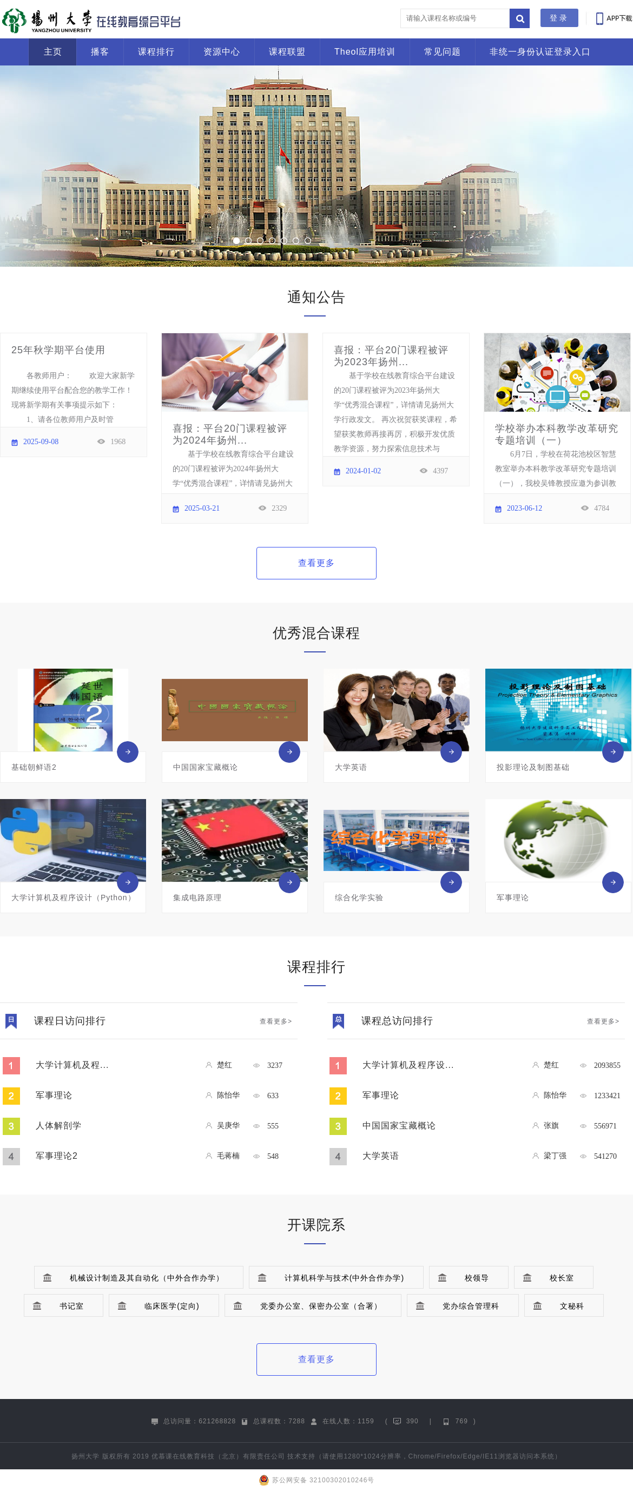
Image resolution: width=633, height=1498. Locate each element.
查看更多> (276, 1021)
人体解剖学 (59, 1125)
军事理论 (54, 1095)
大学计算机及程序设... (408, 1065)
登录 (559, 18)
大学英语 (380, 1155)
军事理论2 (57, 1155)
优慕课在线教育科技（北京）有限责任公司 (218, 1456)
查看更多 (316, 562)
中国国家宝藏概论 (399, 1125)
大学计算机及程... (72, 1065)
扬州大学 (85, 1456)
